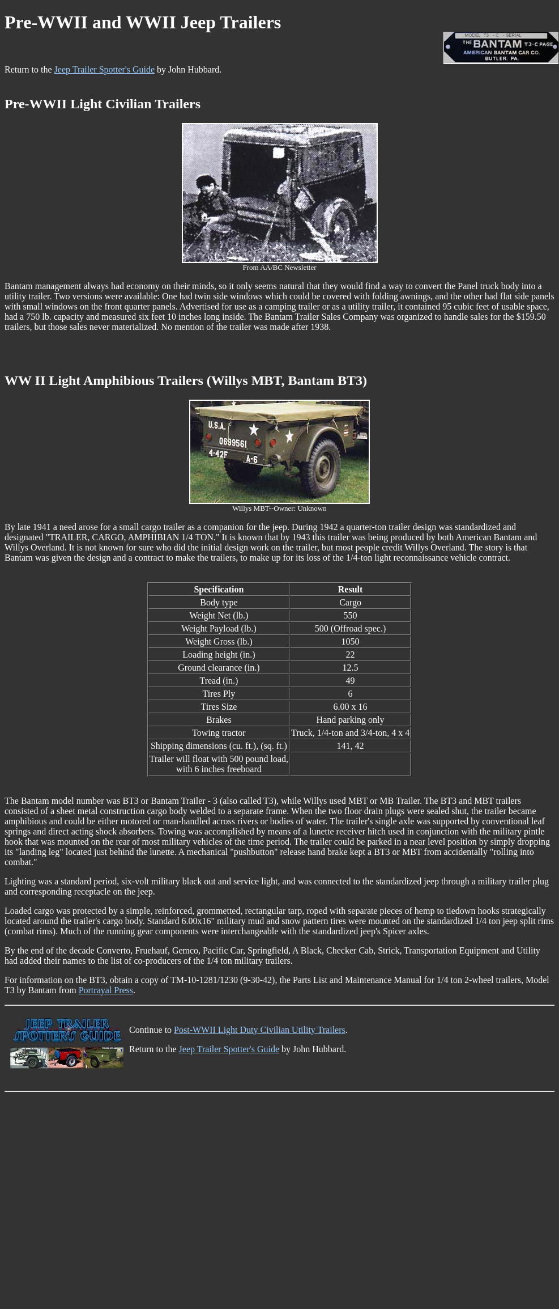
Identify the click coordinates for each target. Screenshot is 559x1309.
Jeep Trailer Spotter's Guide (104, 69)
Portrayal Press (106, 990)
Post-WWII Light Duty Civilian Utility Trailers (259, 1030)
